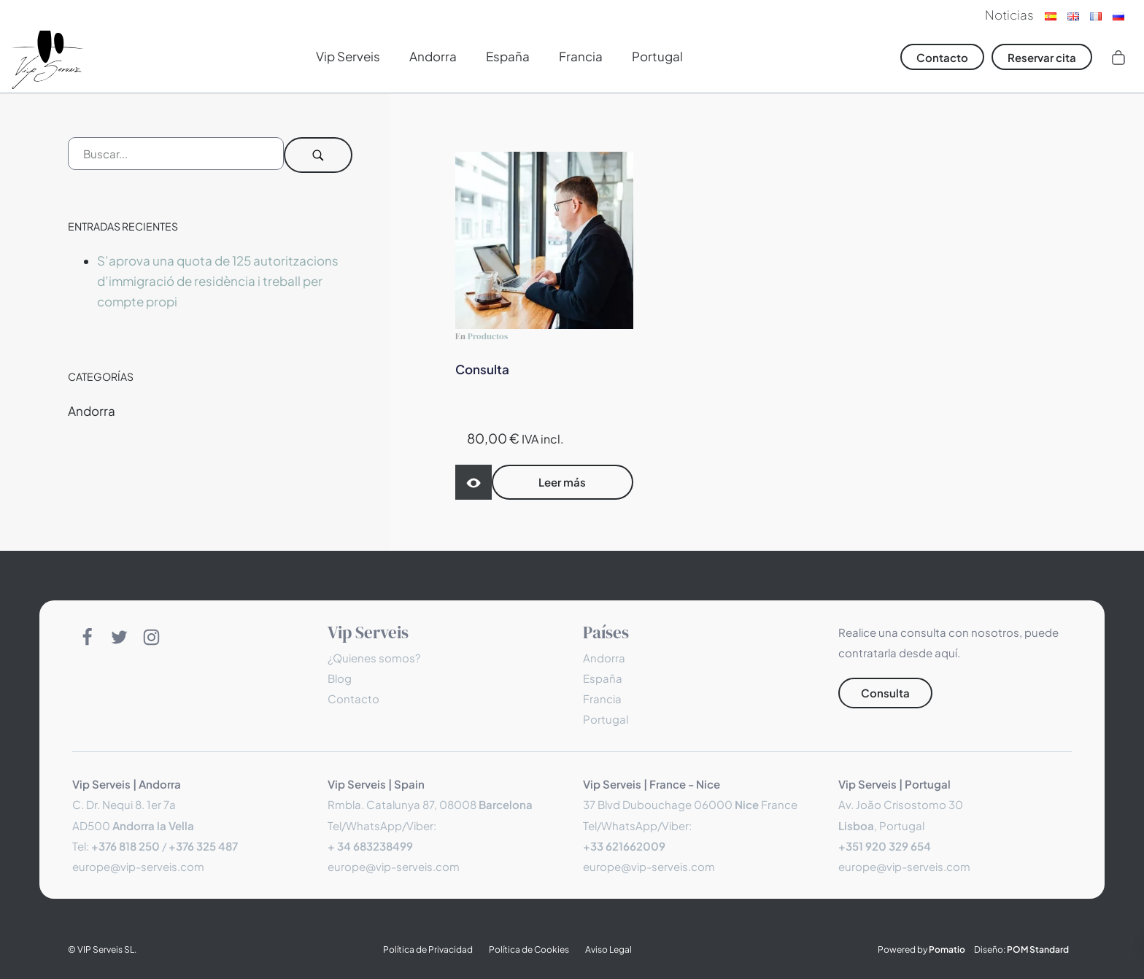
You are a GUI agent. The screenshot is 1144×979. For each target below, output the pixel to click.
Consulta (482, 369)
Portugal (605, 719)
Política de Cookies (529, 949)
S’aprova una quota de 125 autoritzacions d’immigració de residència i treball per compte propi (218, 280)
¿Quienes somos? (374, 658)
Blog (340, 678)
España (602, 678)
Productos (488, 336)
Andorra (91, 410)
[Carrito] (1118, 56)
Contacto (353, 698)
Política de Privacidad (428, 949)
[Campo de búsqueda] (176, 153)
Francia (602, 698)
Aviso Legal (608, 949)
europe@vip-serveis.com (138, 866)
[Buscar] (319, 155)
